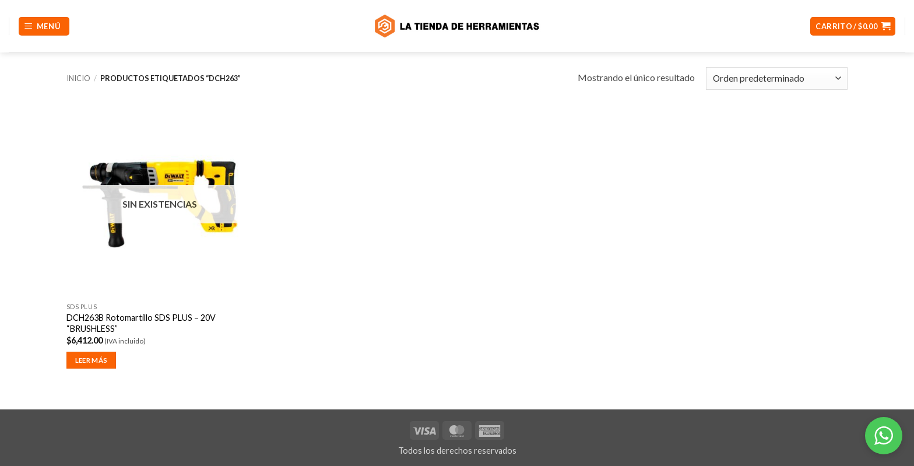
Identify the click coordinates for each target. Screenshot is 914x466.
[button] (44, 26)
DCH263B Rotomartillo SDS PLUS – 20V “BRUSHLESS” (141, 323)
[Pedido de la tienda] (777, 78)
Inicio (78, 78)
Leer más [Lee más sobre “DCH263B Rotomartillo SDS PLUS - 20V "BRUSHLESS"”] (91, 360)
